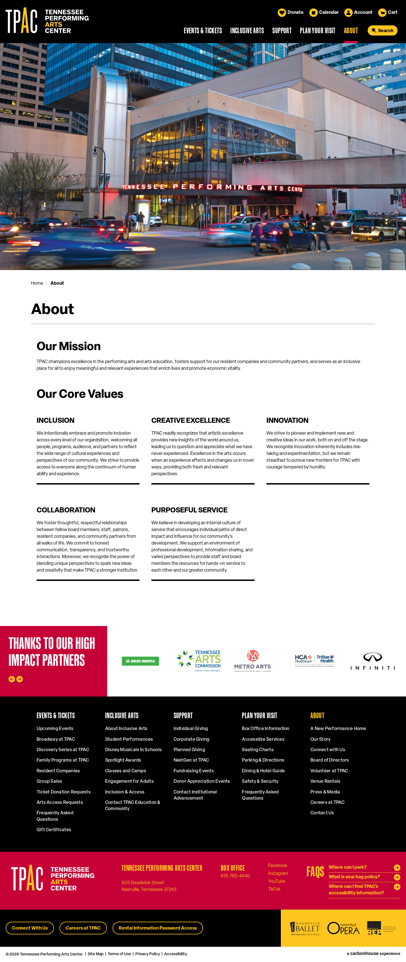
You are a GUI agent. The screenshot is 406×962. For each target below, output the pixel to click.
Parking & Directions (263, 760)
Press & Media (325, 792)
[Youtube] (276, 881)
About (351, 30)
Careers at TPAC (327, 802)
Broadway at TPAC (56, 739)
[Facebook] (277, 865)
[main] (203, 334)
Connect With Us (30, 928)
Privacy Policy (147, 954)
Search (385, 31)
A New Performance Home (338, 729)
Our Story (320, 739)
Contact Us (322, 813)
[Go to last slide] (11, 679)
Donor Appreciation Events (202, 781)
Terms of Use (119, 954)
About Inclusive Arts (126, 729)
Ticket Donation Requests (64, 792)
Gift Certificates (54, 830)
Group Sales (49, 781)
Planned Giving (189, 750)
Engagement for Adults (129, 781)
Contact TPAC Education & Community (132, 805)
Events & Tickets (203, 30)
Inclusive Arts (247, 30)
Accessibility (175, 954)
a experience (373, 953)
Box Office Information (265, 729)
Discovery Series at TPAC (63, 750)
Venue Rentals (325, 781)
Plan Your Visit (318, 30)
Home (37, 283)
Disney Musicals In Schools (133, 750)
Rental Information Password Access (158, 928)
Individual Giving (191, 729)
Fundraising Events (194, 771)
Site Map (95, 954)
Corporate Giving (191, 739)
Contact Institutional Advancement (195, 795)
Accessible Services (263, 739)
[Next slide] (19, 679)
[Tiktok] (274, 889)
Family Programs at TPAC (63, 760)
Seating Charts (257, 750)
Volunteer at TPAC (329, 771)
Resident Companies (58, 771)
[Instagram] (278, 873)
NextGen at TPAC (191, 760)
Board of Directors (329, 760)
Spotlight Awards (123, 760)
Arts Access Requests (60, 802)
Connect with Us (327, 750)
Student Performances (129, 739)
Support (282, 30)
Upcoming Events (55, 729)
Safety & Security (260, 781)
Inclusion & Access (124, 792)
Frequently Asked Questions (55, 816)
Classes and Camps (125, 771)
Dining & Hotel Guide (263, 771)
